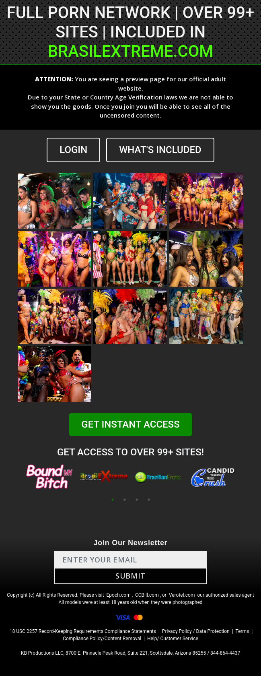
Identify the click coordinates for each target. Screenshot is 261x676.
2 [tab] (125, 500)
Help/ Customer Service (172, 638)
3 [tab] (137, 500)
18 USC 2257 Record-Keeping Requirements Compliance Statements (83, 631)
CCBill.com (147, 595)
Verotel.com (182, 595)
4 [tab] (149, 500)
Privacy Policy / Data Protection (196, 631)
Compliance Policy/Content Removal (102, 638)
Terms (242, 631)
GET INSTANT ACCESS (130, 424)
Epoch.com (119, 595)
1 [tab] (113, 500)
